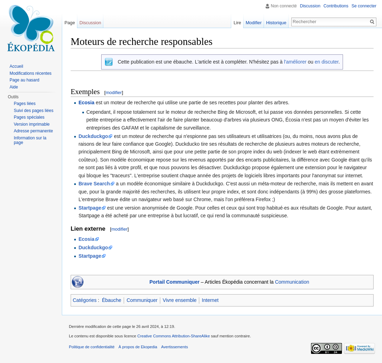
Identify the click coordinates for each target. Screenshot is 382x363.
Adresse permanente (33, 130)
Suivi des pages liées (33, 110)
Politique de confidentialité (92, 347)
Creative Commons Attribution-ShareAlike (173, 336)
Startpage (89, 208)
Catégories (85, 300)
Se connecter (363, 6)
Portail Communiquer (174, 282)
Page (69, 22)
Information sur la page (30, 140)
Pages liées (24, 103)
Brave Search (94, 183)
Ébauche (111, 300)
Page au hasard (24, 80)
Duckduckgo (93, 136)
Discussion (310, 6)
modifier (113, 92)
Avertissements (174, 347)
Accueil (16, 66)
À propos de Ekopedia (137, 347)
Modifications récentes (30, 73)
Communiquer (142, 300)
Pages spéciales (29, 117)
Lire (237, 22)
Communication (292, 282)
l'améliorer (295, 62)
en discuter (326, 62)
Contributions (336, 6)
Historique (276, 22)
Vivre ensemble (179, 300)
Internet (210, 300)
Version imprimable (32, 124)
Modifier (254, 22)
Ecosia (86, 102)
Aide (13, 87)
